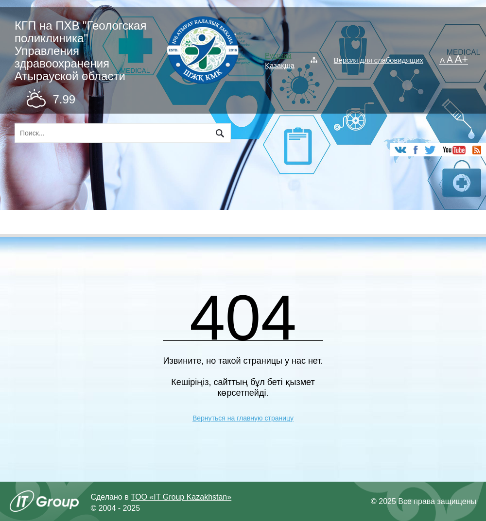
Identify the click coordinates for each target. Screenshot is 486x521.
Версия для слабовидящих (378, 60)
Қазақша (280, 65)
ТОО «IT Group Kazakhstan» (181, 497)
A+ (462, 59)
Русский (278, 55)
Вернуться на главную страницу (243, 418)
